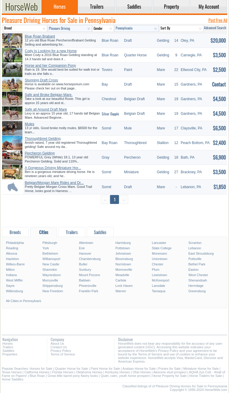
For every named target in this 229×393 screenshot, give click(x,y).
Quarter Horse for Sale (71, 368)
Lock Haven (124, 285)
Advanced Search (215, 27)
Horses (7, 343)
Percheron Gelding (40, 153)
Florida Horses (63, 372)
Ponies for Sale (169, 368)
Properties (9, 354)
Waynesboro (51, 275)
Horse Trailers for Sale (205, 375)
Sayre (10, 285)
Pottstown (122, 248)
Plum (155, 269)
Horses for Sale (41, 368)
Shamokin (49, 269)
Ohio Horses (142, 372)
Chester (157, 264)
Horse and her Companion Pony (50, 66)
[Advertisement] (114, 215)
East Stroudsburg (201, 253)
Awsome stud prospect (169, 372)
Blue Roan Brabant (40, 36)
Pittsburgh (49, 243)
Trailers (7, 347)
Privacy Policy (61, 350)
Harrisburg (123, 243)
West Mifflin (14, 280)
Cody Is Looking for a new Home (51, 51)
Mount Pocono (89, 275)
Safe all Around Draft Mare (46, 109)
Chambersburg (90, 259)
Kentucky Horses (117, 372)
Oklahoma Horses (89, 372)
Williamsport (51, 259)
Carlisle (120, 280)
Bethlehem (50, 253)
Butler (83, 264)
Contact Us (59, 347)
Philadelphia (15, 243)
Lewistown (159, 275)
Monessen (159, 253)
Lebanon (194, 248)
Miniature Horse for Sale (201, 368)
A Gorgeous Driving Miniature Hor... (53, 168)
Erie (82, 248)
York (45, 248)
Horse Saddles (12, 379)
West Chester (198, 275)
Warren (120, 291)
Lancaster (159, 243)
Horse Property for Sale (169, 375)
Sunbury (85, 269)
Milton (10, 269)
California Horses (36, 372)
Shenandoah (197, 280)
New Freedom (52, 291)
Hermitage (196, 285)
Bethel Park (196, 264)
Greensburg (197, 291)
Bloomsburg (124, 259)
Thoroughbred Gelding (43, 139)
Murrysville (50, 280)
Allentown (86, 243)
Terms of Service (63, 354)
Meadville (122, 275)
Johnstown (123, 253)
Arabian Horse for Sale (139, 368)
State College (161, 248)
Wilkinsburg (14, 291)
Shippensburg (52, 285)
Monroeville (123, 269)
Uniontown (159, 259)
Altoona (11, 253)
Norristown (123, 264)
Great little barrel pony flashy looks (73, 375)
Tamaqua (158, 291)
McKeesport (160, 280)
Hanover (85, 253)
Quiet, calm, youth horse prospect (124, 375)
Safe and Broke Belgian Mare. (48, 95)
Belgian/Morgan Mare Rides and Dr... (54, 183)
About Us (57, 343)
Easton (193, 269)
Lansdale (158, 285)
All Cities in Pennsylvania (23, 301)
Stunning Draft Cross (41, 80)
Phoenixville (88, 285)
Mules (29, 124)
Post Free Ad (217, 20)
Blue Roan (37, 375)
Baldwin (85, 280)
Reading (12, 248)
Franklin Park (88, 291)
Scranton (195, 243)
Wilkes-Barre (15, 264)
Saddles (8, 350)
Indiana (11, 275)
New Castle (50, 264)
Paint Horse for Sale (105, 368)
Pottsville (195, 259)
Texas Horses (12, 372)
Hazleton (12, 259)
